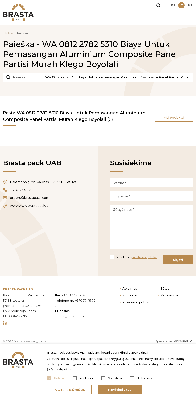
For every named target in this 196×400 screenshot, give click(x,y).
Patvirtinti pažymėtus (69, 389)
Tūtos (165, 288)
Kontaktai (129, 295)
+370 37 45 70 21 (23, 190)
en (173, 5)
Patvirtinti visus (119, 389)
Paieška (22, 33)
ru (190, 5)
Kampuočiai (170, 295)
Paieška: (19, 77)
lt (181, 5)
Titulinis (8, 33)
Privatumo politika (136, 302)
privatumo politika (144, 257)
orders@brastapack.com (29, 198)
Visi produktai (174, 117)
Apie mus (129, 288)
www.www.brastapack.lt (29, 206)
